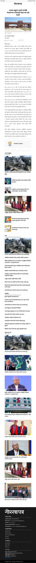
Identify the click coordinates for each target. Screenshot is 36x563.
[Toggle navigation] (34, 3)
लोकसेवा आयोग (7, 531)
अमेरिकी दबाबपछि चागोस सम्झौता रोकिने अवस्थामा (21, 181)
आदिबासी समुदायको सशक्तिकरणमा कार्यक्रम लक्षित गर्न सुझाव (17, 325)
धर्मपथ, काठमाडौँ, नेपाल (15, 519)
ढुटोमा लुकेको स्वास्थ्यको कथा (11, 297)
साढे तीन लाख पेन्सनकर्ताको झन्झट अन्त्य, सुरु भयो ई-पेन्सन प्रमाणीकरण (17, 301)
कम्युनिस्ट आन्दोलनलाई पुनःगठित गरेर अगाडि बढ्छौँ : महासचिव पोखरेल (20, 190)
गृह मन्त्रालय (7, 537)
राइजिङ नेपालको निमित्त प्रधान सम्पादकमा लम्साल (16, 271)
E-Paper (3, 1)
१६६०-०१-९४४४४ (12, 522)
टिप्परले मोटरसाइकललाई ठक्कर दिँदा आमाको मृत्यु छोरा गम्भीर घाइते (20, 220)
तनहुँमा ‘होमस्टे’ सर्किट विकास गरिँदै (14, 212)
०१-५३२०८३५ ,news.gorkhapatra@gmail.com (19, 526)
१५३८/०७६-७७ (17, 524)
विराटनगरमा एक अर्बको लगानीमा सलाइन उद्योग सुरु (16, 282)
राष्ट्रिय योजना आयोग (8, 533)
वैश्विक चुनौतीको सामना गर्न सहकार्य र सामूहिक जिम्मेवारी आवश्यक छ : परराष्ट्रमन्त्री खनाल (18, 262)
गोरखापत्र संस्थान (8, 557)
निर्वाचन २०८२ (7, 547)
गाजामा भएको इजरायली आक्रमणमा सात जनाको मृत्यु (18, 173)
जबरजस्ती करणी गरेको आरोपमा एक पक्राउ (14, 314)
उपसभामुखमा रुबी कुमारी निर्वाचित (13, 308)
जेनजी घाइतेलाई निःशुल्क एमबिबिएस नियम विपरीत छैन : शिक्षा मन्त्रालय (17, 267)
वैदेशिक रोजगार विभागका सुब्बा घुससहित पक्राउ (16, 329)
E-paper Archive (31, 1)
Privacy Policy (7, 543)
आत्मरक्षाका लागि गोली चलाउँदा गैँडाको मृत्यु (15, 321)
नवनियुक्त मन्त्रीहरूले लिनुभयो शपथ (13, 317)
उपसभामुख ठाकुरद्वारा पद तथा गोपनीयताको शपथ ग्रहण (17, 311)
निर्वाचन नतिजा (7, 545)
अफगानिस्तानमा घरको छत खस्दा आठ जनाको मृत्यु (20, 229)
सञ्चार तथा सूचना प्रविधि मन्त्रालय (10, 535)
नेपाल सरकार (7, 538)
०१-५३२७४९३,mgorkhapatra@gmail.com (17, 521)
